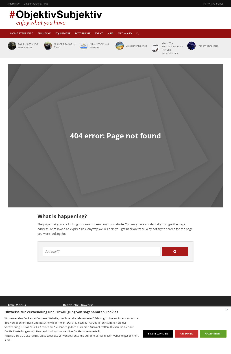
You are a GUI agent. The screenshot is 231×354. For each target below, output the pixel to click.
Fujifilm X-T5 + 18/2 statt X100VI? (28, 45)
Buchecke (44, 33)
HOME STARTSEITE (21, 33)
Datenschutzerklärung (36, 3)
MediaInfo (125, 33)
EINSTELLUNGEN (158, 333)
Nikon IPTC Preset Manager (99, 45)
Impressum (14, 3)
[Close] (227, 309)
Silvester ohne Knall (136, 45)
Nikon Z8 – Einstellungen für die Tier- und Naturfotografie (172, 48)
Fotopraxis (82, 33)
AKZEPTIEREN (213, 333)
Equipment (62, 33)
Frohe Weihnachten (208, 45)
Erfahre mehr (13, 348)
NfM (110, 33)
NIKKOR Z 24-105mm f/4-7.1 (65, 45)
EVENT (99, 33)
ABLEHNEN (186, 333)
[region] (115, 330)
